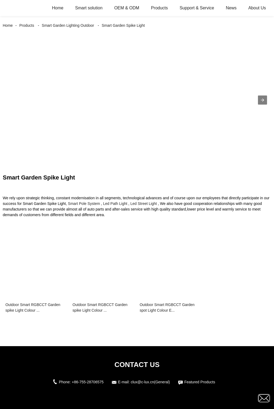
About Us (257, 8)
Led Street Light (143, 203)
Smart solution (88, 8)
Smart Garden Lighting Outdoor (68, 25)
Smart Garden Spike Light (123, 25)
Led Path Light (115, 203)
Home (57, 8)
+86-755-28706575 (88, 382)
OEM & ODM (126, 8)
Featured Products (199, 382)
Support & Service (197, 8)
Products (159, 8)
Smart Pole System (84, 203)
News (231, 8)
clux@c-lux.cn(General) (150, 382)
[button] (262, 100)
